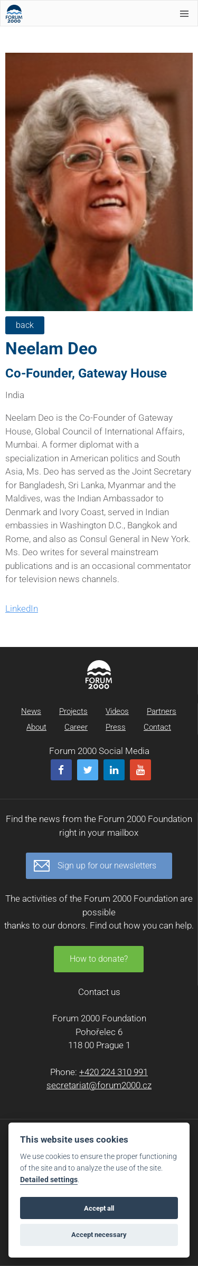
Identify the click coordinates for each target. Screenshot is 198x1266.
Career (76, 727)
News (31, 711)
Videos (117, 711)
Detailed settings (49, 1179)
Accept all (99, 1208)
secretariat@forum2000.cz (99, 1085)
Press (116, 727)
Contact (157, 727)
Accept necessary (99, 1235)
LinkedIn (21, 608)
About (36, 727)
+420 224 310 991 (113, 1072)
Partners (161, 711)
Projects (73, 711)
